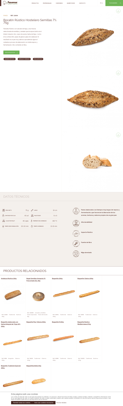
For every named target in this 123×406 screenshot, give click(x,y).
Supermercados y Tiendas (36, 383)
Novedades (58, 378)
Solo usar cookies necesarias (43, 402)
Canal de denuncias (105, 387)
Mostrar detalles (61, 402)
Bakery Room (13, 380)
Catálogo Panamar (61, 380)
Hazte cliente (13, 385)
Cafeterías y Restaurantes (36, 378)
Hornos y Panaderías (34, 380)
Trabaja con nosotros (105, 376)
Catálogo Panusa (60, 385)
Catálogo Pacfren (60, 388)
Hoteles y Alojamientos (35, 385)
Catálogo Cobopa (60, 383)
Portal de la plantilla (104, 382)
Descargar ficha (10, 52)
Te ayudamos (113, 3)
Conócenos (13, 378)
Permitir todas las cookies (21, 402)
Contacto (12, 383)
